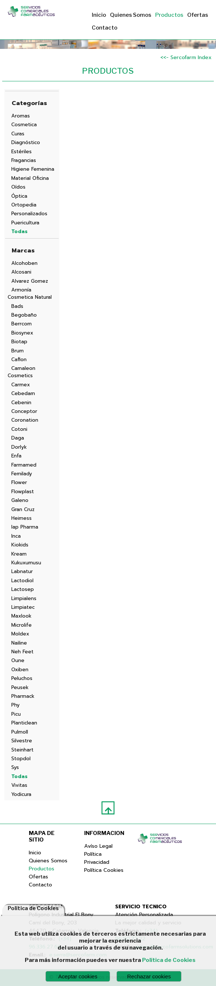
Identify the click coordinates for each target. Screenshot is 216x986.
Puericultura (25, 223)
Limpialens (23, 598)
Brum (17, 351)
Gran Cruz (23, 509)
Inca (16, 536)
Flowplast (22, 491)
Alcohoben (24, 263)
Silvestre (21, 741)
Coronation (24, 420)
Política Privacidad (96, 858)
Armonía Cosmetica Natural (30, 293)
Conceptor (24, 411)
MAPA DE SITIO (42, 836)
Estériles (21, 151)
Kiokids (19, 545)
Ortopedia (23, 205)
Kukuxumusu (26, 563)
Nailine (19, 643)
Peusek (19, 687)
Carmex (20, 384)
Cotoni (19, 429)
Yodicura (21, 794)
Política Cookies (103, 870)
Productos (169, 14)
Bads (17, 306)
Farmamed (23, 465)
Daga (17, 438)
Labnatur (22, 571)
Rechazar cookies (149, 976)
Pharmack (22, 696)
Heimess (21, 518)
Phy (15, 705)
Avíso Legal (98, 846)
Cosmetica (24, 124)
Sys (15, 767)
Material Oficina (30, 178)
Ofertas (197, 14)
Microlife (21, 625)
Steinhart (22, 750)
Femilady (21, 473)
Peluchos (21, 678)
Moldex (20, 634)
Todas (19, 231)
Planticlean (24, 723)
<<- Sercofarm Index (186, 57)
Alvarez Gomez (29, 281)
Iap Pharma (24, 527)
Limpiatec (23, 607)
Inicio (99, 14)
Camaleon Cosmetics (21, 372)
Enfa (16, 456)
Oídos (18, 187)
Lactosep (22, 589)
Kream (19, 554)
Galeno (19, 500)
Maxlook (21, 616)
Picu (16, 714)
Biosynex (22, 333)
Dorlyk (19, 447)
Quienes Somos (130, 14)
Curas (17, 134)
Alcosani (21, 272)
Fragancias (23, 160)
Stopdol (21, 758)
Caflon (19, 359)
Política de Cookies (169, 959)
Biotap (19, 341)
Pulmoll (19, 732)
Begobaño (24, 315)
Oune (17, 660)
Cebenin (21, 402)
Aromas (20, 116)
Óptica (19, 196)
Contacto (104, 27)
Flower (19, 482)
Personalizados (29, 213)
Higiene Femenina (32, 169)
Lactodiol (22, 580)
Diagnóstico (25, 142)
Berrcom (21, 324)
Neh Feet (22, 652)
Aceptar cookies (78, 976)
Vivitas (19, 785)
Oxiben (19, 669)
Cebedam (23, 393)
